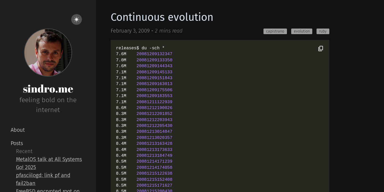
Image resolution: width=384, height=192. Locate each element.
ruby (323, 31)
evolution (302, 31)
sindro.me (48, 88)
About (18, 130)
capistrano (275, 31)
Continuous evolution (162, 17)
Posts (17, 143)
